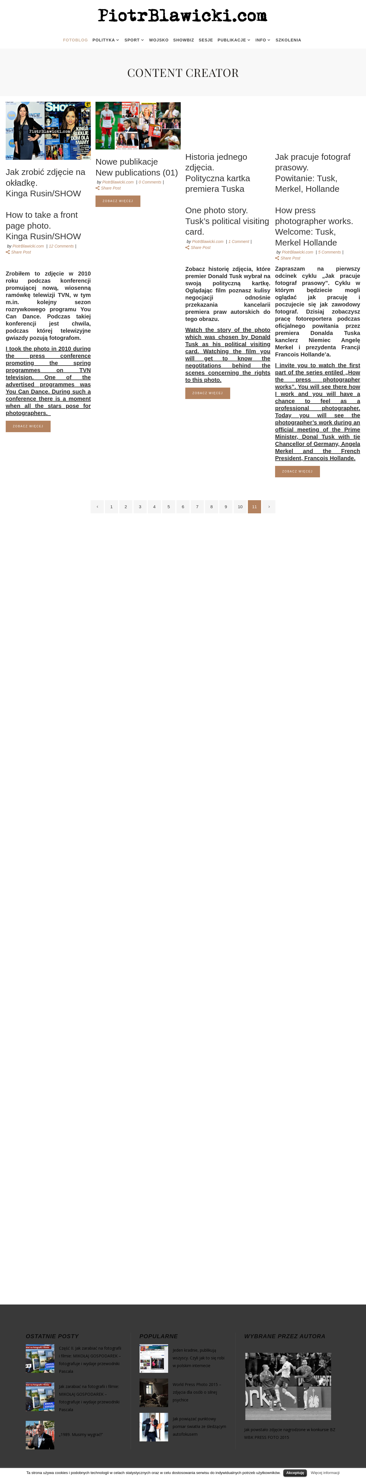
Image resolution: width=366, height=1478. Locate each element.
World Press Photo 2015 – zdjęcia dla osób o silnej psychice (197, 1392)
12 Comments (61, 246)
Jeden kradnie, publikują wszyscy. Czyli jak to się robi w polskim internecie (198, 1357)
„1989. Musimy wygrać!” (81, 1434)
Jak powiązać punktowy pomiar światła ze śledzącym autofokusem (199, 1426)
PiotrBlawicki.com (28, 246)
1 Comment (238, 241)
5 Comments (329, 252)
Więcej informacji (325, 1473)
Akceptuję (295, 1473)
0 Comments (150, 182)
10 (240, 506)
